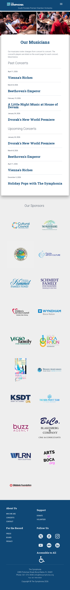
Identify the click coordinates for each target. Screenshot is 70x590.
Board (8, 537)
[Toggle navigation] (61, 4)
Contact (9, 521)
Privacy (9, 541)
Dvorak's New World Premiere (31, 119)
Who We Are (11, 514)
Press (8, 534)
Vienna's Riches (20, 78)
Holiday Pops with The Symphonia (35, 183)
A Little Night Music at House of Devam (33, 105)
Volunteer (41, 519)
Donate (40, 516)
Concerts (10, 518)
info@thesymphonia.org (44, 575)
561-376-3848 (27, 575)
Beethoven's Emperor (24, 91)
